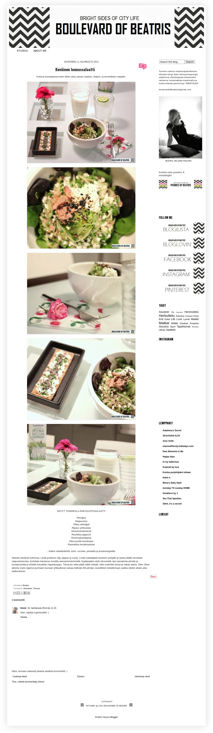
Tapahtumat (183, 326)
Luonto (186, 319)
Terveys (36, 588)
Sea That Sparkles (172, 498)
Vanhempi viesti (142, 676)
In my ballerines (171, 462)
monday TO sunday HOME (176, 488)
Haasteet (179, 312)
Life (173, 319)
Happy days (169, 456)
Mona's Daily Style (172, 483)
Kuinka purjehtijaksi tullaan (177, 472)
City (172, 312)
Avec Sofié (168, 441)
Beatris (26, 585)
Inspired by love (171, 467)
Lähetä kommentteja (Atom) (31, 681)
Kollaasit (189, 316)
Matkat (164, 323)
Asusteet (164, 311)
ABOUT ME (40, 50)
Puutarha (194, 323)
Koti (161, 319)
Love (179, 319)
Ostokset (184, 323)
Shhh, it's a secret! (172, 504)
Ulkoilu (162, 330)
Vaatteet (170, 329)
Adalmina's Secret (172, 430)
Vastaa (23, 617)
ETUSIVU (22, 50)
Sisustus (164, 326)
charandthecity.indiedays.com (178, 446)
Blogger (114, 717)
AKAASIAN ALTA (171, 435)
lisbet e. (167, 477)
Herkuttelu (27, 588)
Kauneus (180, 316)
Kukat (167, 319)
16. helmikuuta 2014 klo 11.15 (41, 608)
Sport (172, 326)
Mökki (174, 323)
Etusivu (80, 676)
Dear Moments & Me (173, 451)
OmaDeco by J (170, 493)
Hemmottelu (191, 311)
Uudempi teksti (20, 676)
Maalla (195, 319)
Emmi (23, 608)
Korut (196, 316)
